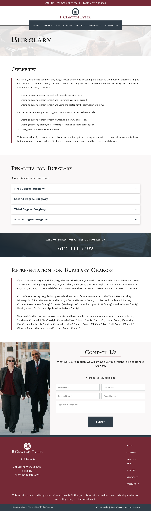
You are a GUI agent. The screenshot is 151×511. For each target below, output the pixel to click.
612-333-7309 (99, 3)
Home (36, 25)
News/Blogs (94, 25)
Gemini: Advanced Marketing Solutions (125, 507)
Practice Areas (64, 25)
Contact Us (111, 25)
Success (80, 25)
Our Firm (47, 25)
